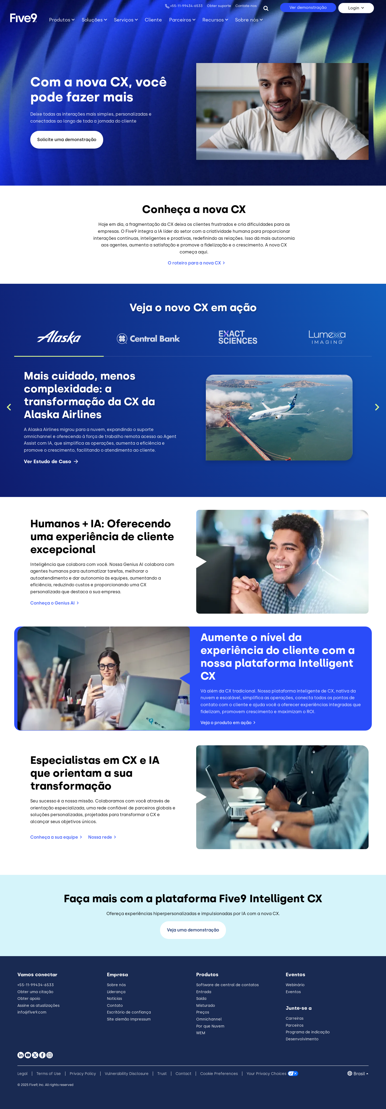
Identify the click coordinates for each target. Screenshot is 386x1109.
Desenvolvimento (302, 1039)
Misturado (205, 1005)
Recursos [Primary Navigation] (213, 20)
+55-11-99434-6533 (186, 6)
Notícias (114, 998)
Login (353, 8)
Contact (183, 1073)
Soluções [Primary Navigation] (92, 20)
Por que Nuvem (210, 1026)
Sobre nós (116, 985)
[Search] (266, 8)
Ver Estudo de (51, 462)
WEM (200, 1033)
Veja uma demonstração (193, 930)
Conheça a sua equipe (54, 837)
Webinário (295, 985)
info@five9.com (31, 1012)
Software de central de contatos (227, 985)
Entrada (203, 992)
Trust (162, 1073)
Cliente (153, 20)
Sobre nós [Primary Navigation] (246, 20)
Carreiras (294, 1018)
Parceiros (294, 1025)
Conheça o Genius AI (52, 603)
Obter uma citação (35, 992)
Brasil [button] (359, 1073)
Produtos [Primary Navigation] (59, 20)
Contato (115, 1005)
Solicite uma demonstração (66, 139)
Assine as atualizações (38, 1005)
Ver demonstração (308, 7)
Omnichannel (209, 1019)
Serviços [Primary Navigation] (123, 20)
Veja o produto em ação (226, 722)
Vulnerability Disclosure (127, 1073)
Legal (22, 1073)
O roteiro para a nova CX (194, 263)
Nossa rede (100, 837)
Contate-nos (245, 6)
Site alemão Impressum (129, 1019)
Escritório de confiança (129, 1012)
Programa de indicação (308, 1032)
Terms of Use (48, 1073)
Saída (201, 998)
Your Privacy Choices (266, 1073)
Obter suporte (218, 6)
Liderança (116, 992)
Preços (202, 1012)
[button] (59, 337)
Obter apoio (28, 998)
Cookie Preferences (219, 1073)
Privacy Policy (83, 1073)
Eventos (293, 992)
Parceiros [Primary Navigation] (180, 20)
